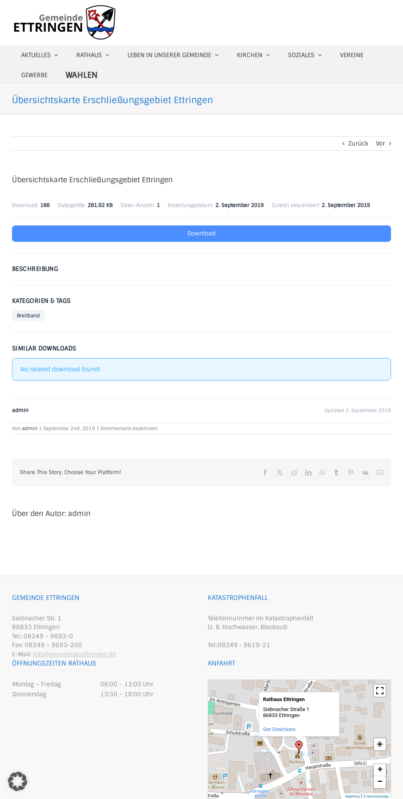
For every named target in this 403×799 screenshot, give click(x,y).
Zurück (358, 143)
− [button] (380, 782)
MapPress (352, 796)
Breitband (28, 316)
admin (30, 428)
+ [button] (380, 770)
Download (201, 233)
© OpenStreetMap (376, 796)
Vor (380, 143)
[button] (17, 781)
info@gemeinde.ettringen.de (74, 654)
